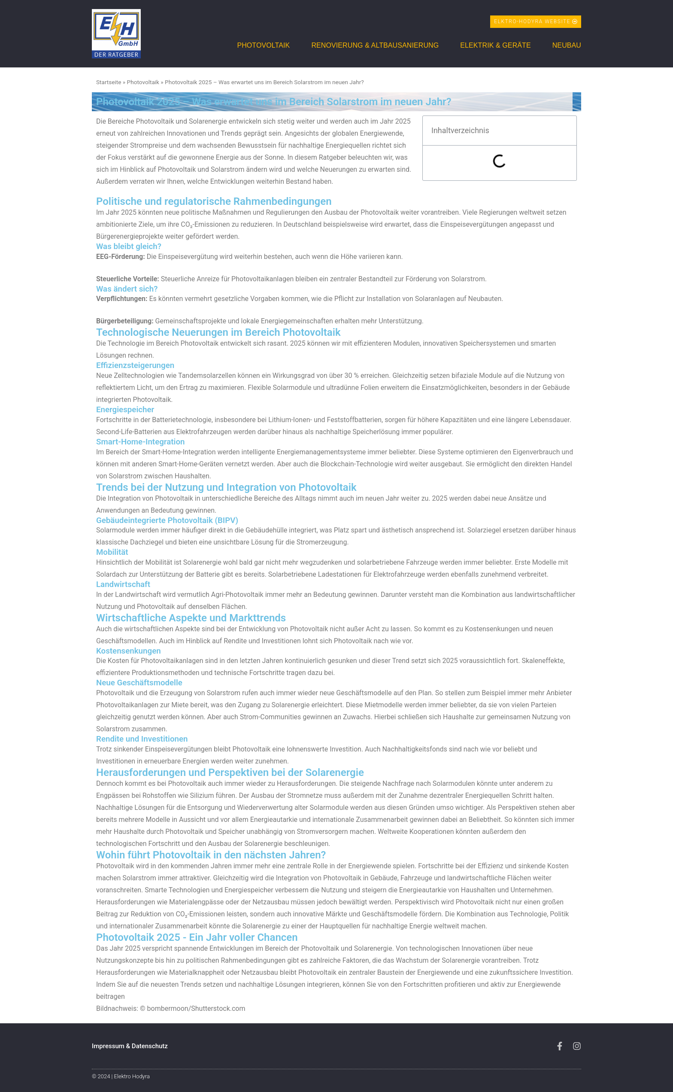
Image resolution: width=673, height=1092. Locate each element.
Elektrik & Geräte (495, 45)
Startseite (108, 82)
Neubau (566, 45)
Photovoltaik (263, 45)
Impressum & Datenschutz (130, 1046)
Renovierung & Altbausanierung (375, 45)
